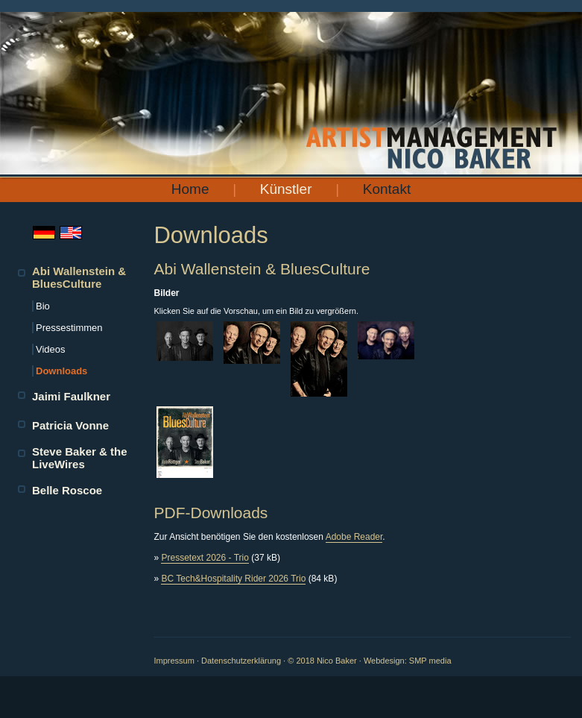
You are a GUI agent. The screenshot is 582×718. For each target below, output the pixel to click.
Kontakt (387, 189)
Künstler (286, 189)
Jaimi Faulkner (71, 396)
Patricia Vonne (70, 425)
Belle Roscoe (67, 490)
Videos (51, 349)
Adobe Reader (354, 537)
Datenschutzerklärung (241, 660)
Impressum (174, 660)
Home (190, 189)
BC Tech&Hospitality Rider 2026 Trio (233, 578)
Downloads (61, 371)
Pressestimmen (69, 327)
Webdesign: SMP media (408, 660)
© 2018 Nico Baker (322, 660)
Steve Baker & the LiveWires (79, 457)
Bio (43, 306)
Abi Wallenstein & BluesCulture (79, 277)
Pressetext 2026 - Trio (204, 557)
